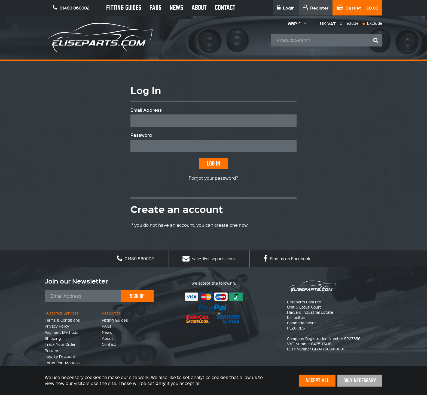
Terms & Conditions (62, 320)
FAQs (155, 8)
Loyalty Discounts (61, 356)
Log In (213, 163)
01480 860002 (135, 258)
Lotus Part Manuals (63, 362)
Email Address (146, 110)
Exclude (372, 23)
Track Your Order (60, 344)
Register (315, 8)
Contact (225, 8)
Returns (52, 350)
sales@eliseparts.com (208, 258)
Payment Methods (61, 332)
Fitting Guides (123, 8)
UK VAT (328, 23)
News (176, 8)
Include (349, 23)
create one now (231, 225)
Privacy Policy (57, 326)
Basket (357, 8)
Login (286, 8)
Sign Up (137, 295)
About (199, 8)
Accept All (317, 380)
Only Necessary (359, 380)
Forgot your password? (213, 178)
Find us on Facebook (286, 258)
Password (141, 135)
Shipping (53, 338)
